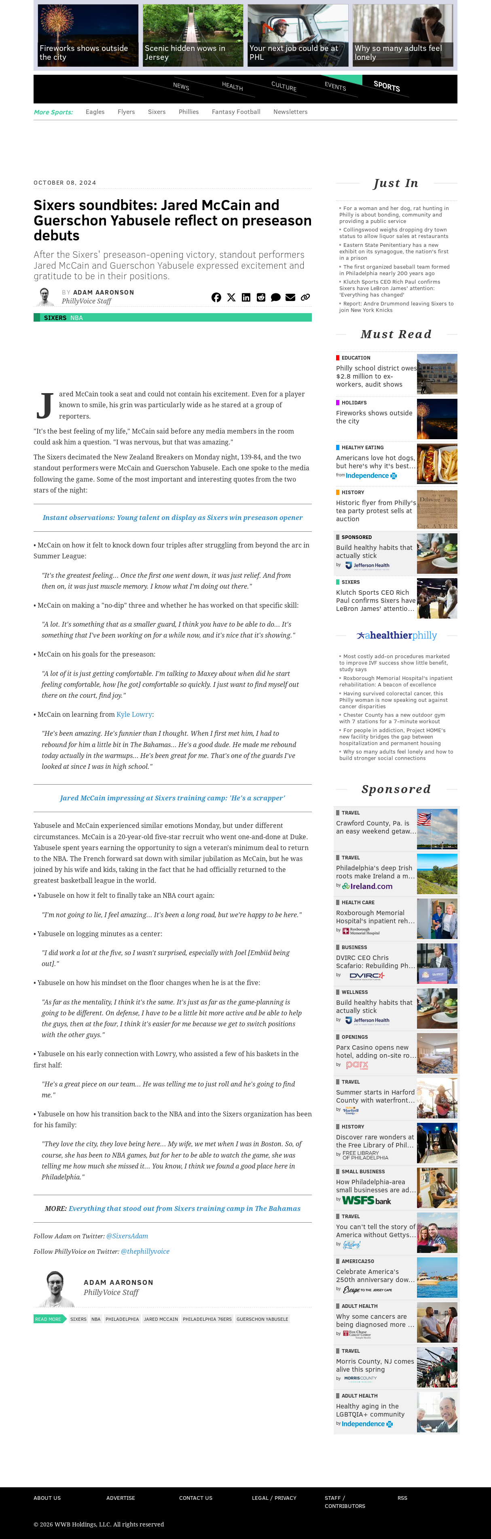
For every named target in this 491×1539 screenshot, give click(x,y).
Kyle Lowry (134, 714)
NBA (76, 317)
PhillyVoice (89, 88)
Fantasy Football (236, 111)
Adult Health (360, 1306)
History (353, 492)
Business (354, 947)
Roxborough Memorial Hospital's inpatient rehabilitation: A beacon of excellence (396, 681)
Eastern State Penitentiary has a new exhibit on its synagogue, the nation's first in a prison (394, 251)
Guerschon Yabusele (262, 1319)
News (181, 86)
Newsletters (290, 111)
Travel (351, 812)
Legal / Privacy (274, 1497)
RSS (402, 1497)
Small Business (363, 1171)
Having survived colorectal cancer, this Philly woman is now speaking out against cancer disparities (393, 699)
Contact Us (195, 1497)
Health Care (358, 902)
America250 (358, 1261)
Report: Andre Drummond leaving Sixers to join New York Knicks (396, 306)
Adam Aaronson (104, 292)
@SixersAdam (127, 1236)
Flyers (126, 111)
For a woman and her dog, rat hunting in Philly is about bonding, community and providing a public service (394, 214)
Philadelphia (122, 1319)
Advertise (120, 1497)
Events (335, 86)
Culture (283, 86)
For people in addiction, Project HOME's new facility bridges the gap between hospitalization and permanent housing (392, 736)
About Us (47, 1497)
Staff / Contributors (345, 1502)
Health (232, 86)
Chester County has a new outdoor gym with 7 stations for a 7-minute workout (392, 718)
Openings (355, 1036)
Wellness (355, 992)
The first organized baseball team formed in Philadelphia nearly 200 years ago (394, 270)
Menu (46, 89)
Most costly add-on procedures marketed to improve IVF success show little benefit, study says (394, 662)
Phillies (189, 111)
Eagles (95, 111)
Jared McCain (161, 1319)
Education (356, 357)
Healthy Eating (363, 447)
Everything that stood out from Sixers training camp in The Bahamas (185, 1209)
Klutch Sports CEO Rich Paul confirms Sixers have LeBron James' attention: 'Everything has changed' (389, 288)
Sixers (157, 111)
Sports (387, 86)
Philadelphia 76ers (207, 1319)
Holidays (354, 402)
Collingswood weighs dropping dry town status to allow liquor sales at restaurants (394, 232)
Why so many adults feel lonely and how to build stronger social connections (396, 754)
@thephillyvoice (145, 1251)
